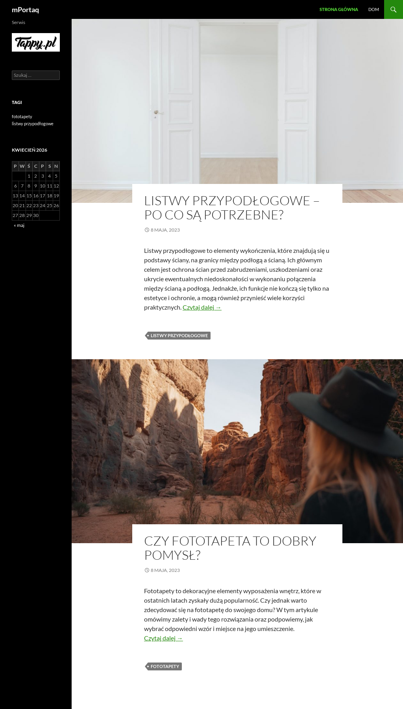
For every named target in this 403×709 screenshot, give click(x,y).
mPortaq (25, 9)
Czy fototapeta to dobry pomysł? (230, 548)
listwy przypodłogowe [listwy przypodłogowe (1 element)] (33, 123)
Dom (373, 9)
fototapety (165, 666)
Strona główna (339, 9)
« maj (19, 225)
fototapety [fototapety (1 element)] (22, 116)
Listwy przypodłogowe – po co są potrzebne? (232, 207)
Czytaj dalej (202, 307)
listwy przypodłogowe (179, 335)
